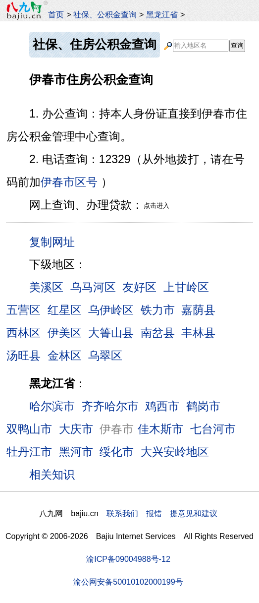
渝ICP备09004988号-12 (128, 558)
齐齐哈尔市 (110, 406)
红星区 (65, 309)
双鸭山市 (29, 428)
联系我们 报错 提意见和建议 (161, 513)
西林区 (23, 332)
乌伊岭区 (111, 309)
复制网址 (55, 241)
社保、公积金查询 (105, 14)
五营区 (23, 309)
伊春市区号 (69, 182)
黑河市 (76, 451)
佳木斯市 (160, 428)
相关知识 (52, 474)
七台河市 (213, 428)
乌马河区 (93, 287)
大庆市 (76, 428)
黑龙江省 (162, 14)
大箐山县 (111, 332)
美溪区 (46, 287)
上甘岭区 (186, 287)
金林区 (65, 355)
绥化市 (117, 451)
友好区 (139, 287)
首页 (56, 14)
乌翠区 (105, 355)
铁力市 (158, 309)
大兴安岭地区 (175, 451)
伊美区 (65, 332)
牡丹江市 (29, 451)
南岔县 (158, 332)
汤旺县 (23, 355)
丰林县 (198, 332)
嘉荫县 (198, 309)
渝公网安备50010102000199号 (128, 581)
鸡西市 (162, 406)
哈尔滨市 (52, 406)
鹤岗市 (203, 406)
